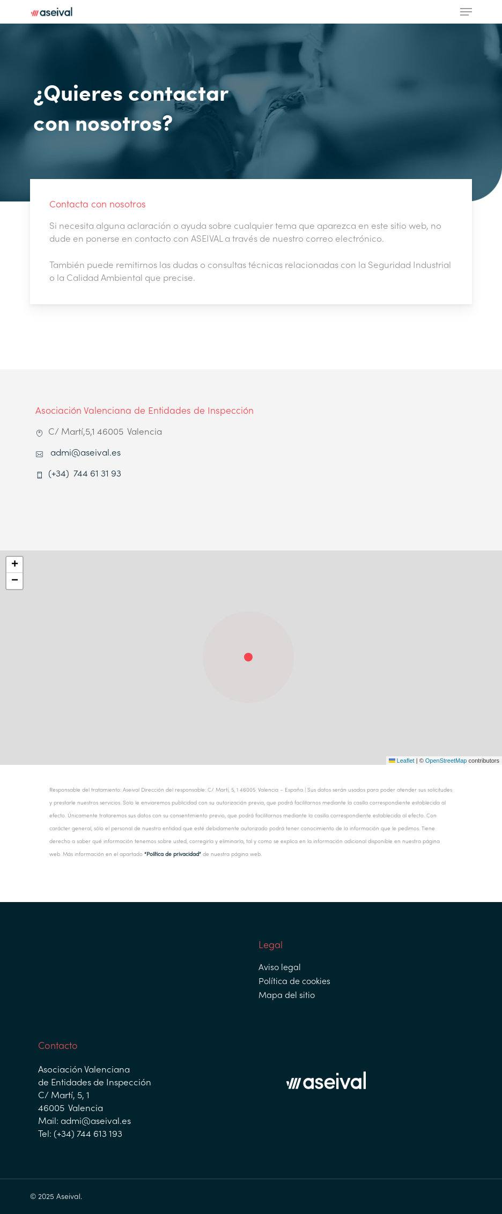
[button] (466, 11)
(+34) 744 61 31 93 (85, 474)
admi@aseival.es (85, 453)
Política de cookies (294, 982)
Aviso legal (280, 968)
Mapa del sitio (287, 996)
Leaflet (402, 760)
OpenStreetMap (446, 760)
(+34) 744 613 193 (86, 1134)
